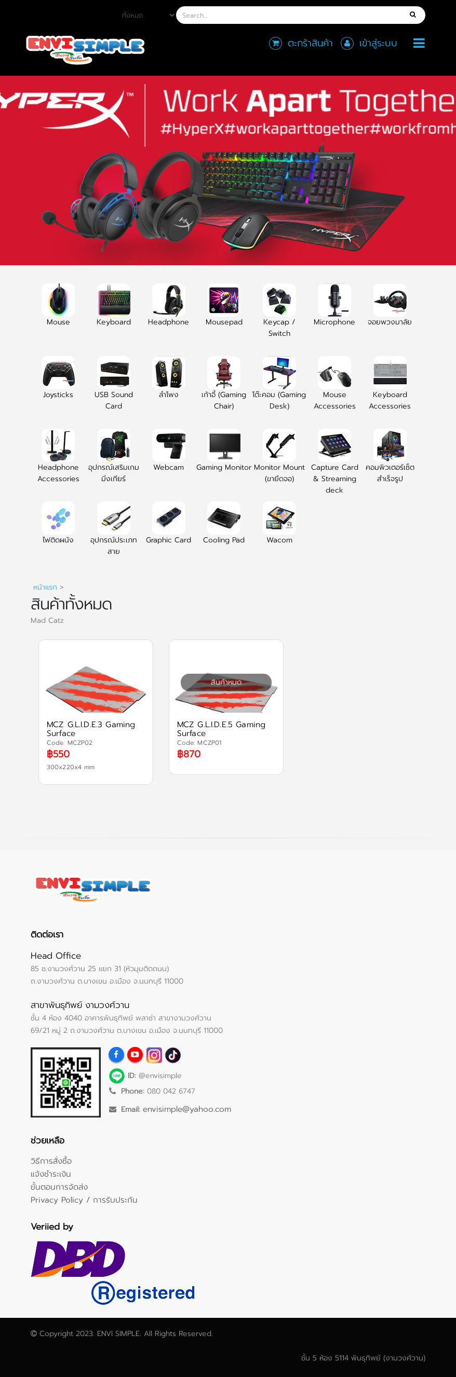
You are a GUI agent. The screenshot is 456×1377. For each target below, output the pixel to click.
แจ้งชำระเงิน (51, 1174)
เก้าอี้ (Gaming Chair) (224, 389)
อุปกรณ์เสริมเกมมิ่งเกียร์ (113, 462)
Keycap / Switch (279, 316)
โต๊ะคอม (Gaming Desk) (279, 389)
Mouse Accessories (335, 389)
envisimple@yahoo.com (187, 1109)
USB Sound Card (114, 389)
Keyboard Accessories (390, 389)
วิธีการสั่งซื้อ (51, 1161)
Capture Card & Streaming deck (334, 468)
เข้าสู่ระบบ (378, 43)
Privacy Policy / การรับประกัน (84, 1200)
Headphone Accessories (58, 462)
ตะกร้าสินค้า (310, 43)
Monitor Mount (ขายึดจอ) (279, 462)
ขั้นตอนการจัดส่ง (59, 1187)
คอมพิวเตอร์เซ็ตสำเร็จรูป (390, 462)
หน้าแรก (45, 587)
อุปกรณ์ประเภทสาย (113, 534)
